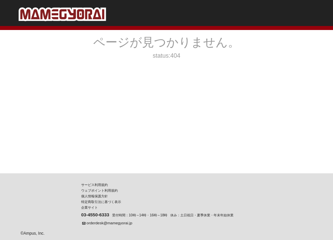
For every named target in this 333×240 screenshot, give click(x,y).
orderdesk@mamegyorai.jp (109, 223)
